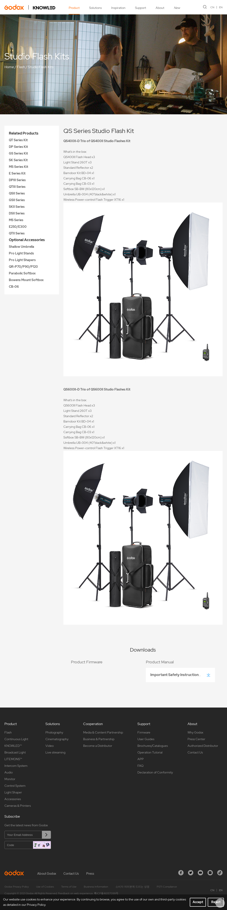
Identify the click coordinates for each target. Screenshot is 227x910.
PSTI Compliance (167, 886)
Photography (54, 732)
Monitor (9, 779)
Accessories (12, 799)
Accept (198, 902)
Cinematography (56, 739)
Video (49, 746)
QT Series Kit (18, 140)
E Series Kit (17, 173)
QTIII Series (17, 187)
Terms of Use (68, 886)
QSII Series (17, 193)
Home (9, 67)
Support (140, 8)
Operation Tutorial (149, 752)
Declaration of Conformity (155, 772)
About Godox (46, 874)
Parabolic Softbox (22, 273)
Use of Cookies (45, 886)
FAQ (140, 766)
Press (90, 874)
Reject (216, 902)
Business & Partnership (98, 739)
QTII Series (17, 233)
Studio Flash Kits (40, 67)
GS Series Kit (18, 153)
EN (221, 7)
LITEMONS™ (13, 759)
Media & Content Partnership (103, 732)
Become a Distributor (97, 746)
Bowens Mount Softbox (26, 280)
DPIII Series (17, 180)
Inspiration (118, 8)
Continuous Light (16, 739)
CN (212, 7)
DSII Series (17, 213)
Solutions (95, 8)
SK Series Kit (18, 160)
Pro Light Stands (21, 253)
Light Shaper (13, 792)
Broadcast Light (15, 752)
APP (140, 759)
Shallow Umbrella (21, 247)
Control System (14, 786)
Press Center (196, 739)
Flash (21, 67)
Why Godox (195, 732)
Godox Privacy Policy (16, 886)
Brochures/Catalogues (152, 746)
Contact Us (195, 752)
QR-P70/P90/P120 (23, 267)
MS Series (16, 220)
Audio (8, 772)
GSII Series (17, 200)
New (177, 8)
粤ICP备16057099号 (106, 893)
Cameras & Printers (17, 806)
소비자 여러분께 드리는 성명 (132, 886)
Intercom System (15, 766)
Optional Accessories (27, 240)
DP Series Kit (18, 147)
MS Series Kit (18, 167)
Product (74, 8)
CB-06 (14, 287)
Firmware (143, 732)
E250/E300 (18, 227)
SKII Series (17, 207)
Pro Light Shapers (22, 260)
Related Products (23, 133)
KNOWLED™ (13, 746)
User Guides (145, 739)
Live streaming (55, 752)
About (160, 8)
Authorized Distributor (203, 746)
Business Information (96, 886)
